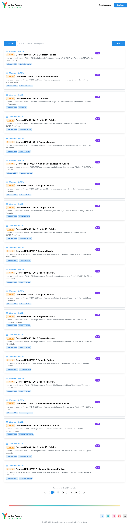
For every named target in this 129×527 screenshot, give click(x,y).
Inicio (5, 26)
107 (76, 492)
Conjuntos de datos (22, 26)
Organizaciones (104, 5)
